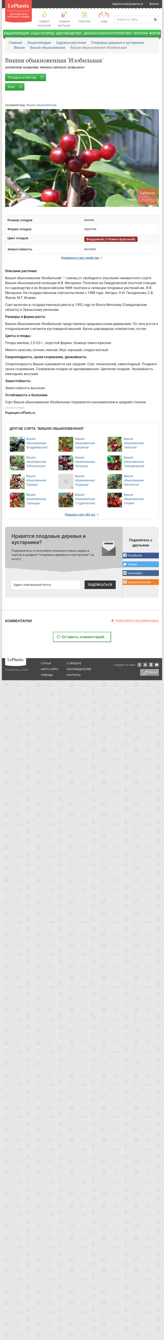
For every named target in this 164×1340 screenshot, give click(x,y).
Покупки (141, 33)
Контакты (74, 675)
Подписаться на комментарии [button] (135, 620)
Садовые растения (71, 43)
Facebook (139, 665)
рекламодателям (79, 669)
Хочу (16, 87)
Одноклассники (151, 665)
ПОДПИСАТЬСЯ (100, 584)
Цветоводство (68, 33)
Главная (15, 43)
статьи (46, 663)
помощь (47, 675)
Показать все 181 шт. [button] (82, 514)
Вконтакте (145, 665)
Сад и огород (42, 33)
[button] (141, 555)
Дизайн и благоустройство (107, 33)
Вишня (19, 48)
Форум (154, 33)
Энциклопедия (16, 33)
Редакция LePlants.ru (20, 412)
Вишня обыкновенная (47, 48)
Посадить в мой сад (27, 77)
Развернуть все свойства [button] (82, 258)
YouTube (157, 665)
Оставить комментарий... (82, 637)
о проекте (74, 663)
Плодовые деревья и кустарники (117, 43)
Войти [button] (154, 4)
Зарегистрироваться (127, 4)
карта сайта (49, 669)
